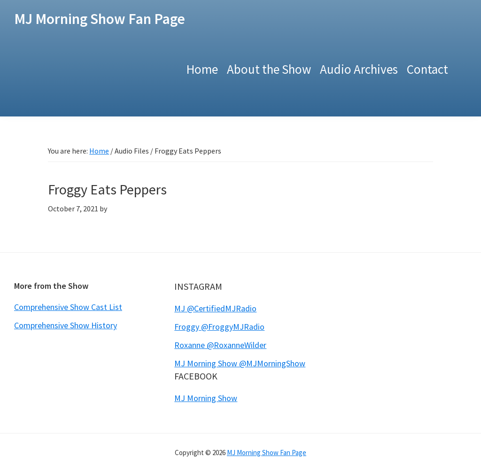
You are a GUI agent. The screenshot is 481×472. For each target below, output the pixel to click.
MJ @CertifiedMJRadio (215, 308)
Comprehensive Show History (65, 325)
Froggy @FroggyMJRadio (219, 326)
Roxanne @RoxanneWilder (220, 345)
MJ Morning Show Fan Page (99, 18)
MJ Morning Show (205, 398)
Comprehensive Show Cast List (68, 307)
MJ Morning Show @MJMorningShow (239, 363)
